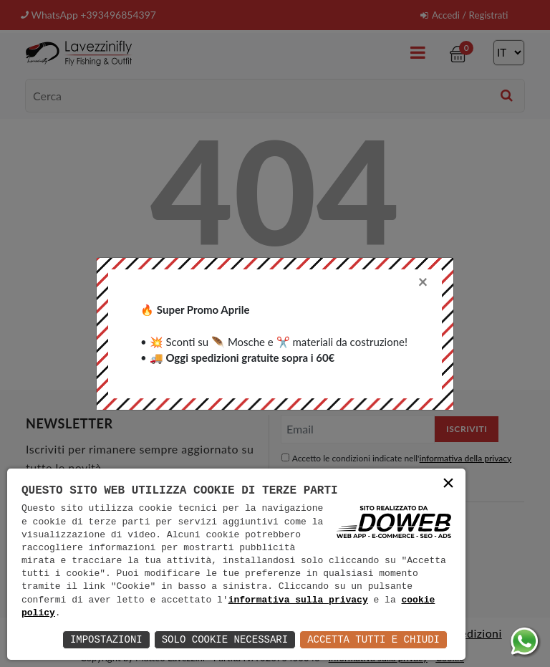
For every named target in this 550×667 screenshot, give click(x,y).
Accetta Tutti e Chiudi (373, 639)
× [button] (448, 484)
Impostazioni (106, 639)
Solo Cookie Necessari (225, 639)
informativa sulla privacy (298, 600)
